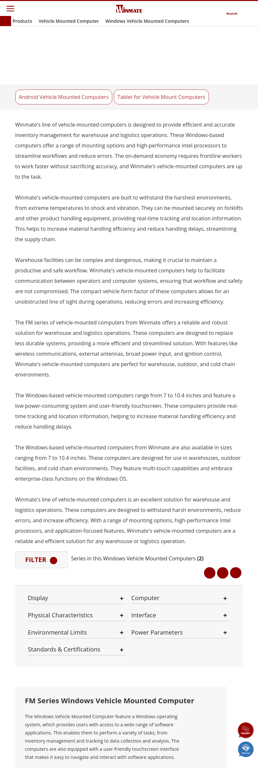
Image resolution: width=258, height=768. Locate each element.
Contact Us (31, 752)
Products (22, 21)
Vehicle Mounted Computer (69, 21)
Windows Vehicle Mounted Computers (147, 21)
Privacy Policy (92, 752)
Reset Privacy (156, 752)
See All (46, 363)
